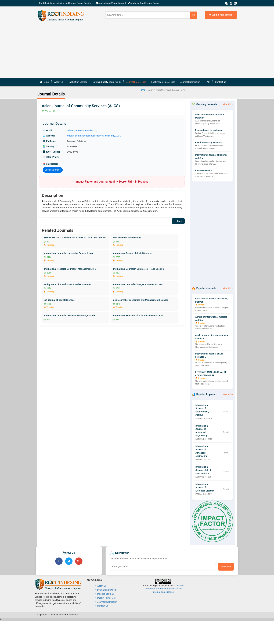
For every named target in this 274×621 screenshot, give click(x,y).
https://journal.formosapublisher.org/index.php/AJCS (94, 135)
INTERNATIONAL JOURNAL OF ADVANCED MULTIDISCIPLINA (75, 237)
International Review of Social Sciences (132, 253)
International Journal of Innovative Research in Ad (69, 253)
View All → (228, 104)
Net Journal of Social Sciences (59, 300)
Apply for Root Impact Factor (144, 3)
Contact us (220, 82)
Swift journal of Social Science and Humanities (67, 284)
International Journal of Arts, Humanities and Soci (138, 284)
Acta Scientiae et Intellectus (127, 237)
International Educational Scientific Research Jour (138, 315)
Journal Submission (190, 82)
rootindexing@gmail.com (111, 3)
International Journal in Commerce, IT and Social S (138, 269)
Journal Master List (136, 82)
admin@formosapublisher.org (82, 130)
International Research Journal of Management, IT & (70, 269)
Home (45, 81)
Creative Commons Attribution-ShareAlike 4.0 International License (164, 588)
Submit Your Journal (221, 14)
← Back (178, 221)
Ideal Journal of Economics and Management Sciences (140, 300)
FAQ (208, 82)
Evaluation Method (78, 82)
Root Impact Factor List (163, 82)
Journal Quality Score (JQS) (107, 82)
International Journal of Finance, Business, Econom (70, 315)
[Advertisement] (137, 48)
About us (58, 82)
